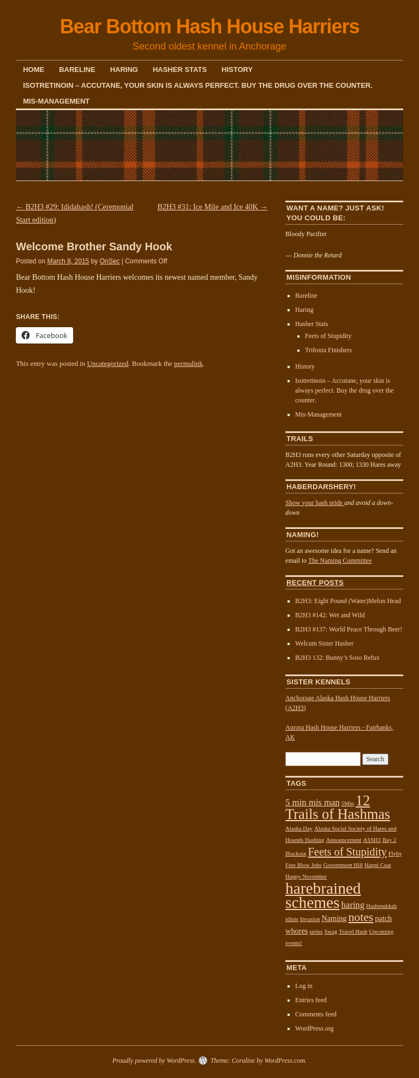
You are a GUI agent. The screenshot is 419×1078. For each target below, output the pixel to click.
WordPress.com (285, 1060)
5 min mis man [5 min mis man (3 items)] (312, 802)
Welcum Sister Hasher (324, 643)
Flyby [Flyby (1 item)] (395, 854)
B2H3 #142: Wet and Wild (329, 615)
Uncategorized (108, 363)
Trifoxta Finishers (328, 350)
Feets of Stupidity (328, 336)
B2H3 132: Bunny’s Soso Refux (337, 657)
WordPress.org (314, 1028)
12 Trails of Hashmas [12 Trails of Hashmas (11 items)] (337, 807)
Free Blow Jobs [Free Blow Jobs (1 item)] (303, 865)
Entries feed (311, 1000)
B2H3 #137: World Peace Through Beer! (348, 629)
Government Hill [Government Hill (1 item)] (343, 865)
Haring (124, 69)
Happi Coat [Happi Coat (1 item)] (377, 865)
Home (33, 69)
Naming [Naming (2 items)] (333, 918)
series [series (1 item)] (315, 932)
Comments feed (316, 1014)
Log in (304, 986)
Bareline (77, 69)
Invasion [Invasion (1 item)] (310, 919)
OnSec (110, 261)
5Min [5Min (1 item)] (348, 803)
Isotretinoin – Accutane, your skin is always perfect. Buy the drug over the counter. (198, 85)
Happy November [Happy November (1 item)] (306, 877)
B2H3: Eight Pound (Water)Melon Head (348, 601)
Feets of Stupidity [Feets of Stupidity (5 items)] (347, 852)
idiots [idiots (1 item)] (291, 919)
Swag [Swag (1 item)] (331, 932)
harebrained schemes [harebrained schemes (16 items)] (323, 895)
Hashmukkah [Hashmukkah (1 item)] (381, 906)
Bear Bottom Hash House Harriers (210, 26)
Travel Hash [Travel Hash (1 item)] (353, 932)
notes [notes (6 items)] (360, 917)
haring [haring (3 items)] (352, 905)
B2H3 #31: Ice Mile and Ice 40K (213, 207)
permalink (188, 363)
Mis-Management (56, 101)
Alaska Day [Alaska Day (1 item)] (299, 829)
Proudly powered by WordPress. (154, 1060)
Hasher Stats (180, 69)
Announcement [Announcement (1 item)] (343, 840)
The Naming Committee (340, 560)
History (237, 69)
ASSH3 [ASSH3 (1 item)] (372, 840)
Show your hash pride (314, 503)
